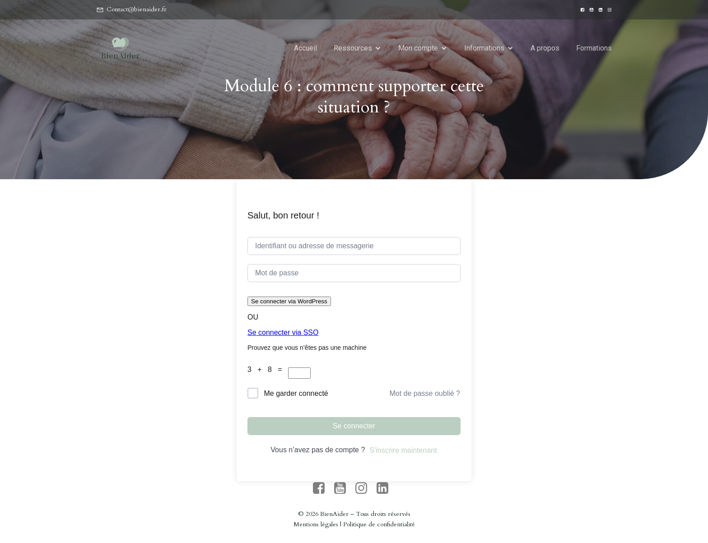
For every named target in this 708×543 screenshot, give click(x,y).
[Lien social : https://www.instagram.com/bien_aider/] (607, 10)
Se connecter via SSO (282, 332)
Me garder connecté (296, 393)
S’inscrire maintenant (403, 450)
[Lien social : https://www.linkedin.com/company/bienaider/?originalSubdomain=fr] (598, 10)
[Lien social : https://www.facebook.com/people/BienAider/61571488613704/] (580, 10)
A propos (545, 48)
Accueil (305, 48)
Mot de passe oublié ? (424, 393)
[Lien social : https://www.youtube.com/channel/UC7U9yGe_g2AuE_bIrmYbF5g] (589, 10)
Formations (594, 48)
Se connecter (354, 426)
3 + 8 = (267, 369)
